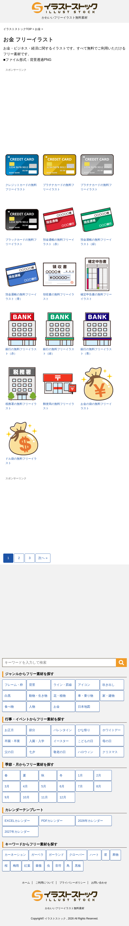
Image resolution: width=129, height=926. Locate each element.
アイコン (84, 684)
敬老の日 (59, 752)
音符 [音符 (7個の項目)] (58, 866)
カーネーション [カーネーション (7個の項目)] (15, 855)
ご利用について (45, 882)
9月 (7, 797)
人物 (32, 706)
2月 (98, 775)
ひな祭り (84, 730)
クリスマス (110, 752)
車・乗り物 (85, 695)
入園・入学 (36, 741)
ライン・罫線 (62, 684)
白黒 (8, 695)
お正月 (9, 730)
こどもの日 (85, 741)
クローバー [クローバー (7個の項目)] (76, 855)
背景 (32, 684)
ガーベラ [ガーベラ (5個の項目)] (37, 855)
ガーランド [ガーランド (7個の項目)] (56, 855)
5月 (43, 786)
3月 (7, 786)
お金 (56, 706)
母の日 (107, 741)
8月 (98, 786)
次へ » (43, 558)
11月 (44, 797)
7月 (80, 786)
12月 (63, 797)
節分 (32, 730)
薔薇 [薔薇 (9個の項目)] (39, 866)
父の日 (9, 752)
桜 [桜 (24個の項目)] (6, 866)
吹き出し (108, 684)
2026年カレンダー (90, 820)
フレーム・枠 (14, 684)
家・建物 (108, 695)
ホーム (26, 882)
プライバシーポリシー (72, 882)
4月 (25, 786)
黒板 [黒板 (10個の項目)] (78, 866)
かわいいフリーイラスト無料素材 (64, 908)
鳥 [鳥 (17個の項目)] (68, 866)
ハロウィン (85, 752)
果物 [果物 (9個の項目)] (115, 855)
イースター (61, 741)
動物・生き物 (38, 695)
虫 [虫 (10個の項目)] (48, 866)
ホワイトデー (111, 730)
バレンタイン (62, 730)
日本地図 (84, 706)
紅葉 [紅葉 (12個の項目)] (27, 866)
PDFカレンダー (52, 820)
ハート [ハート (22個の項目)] (94, 855)
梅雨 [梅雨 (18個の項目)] (16, 866)
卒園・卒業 (12, 741)
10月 (26, 797)
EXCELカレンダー (17, 820)
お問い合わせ (99, 882)
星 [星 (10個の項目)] (105, 855)
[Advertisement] (64, 103)
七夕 (32, 752)
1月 (80, 775)
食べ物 (9, 706)
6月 (62, 786)
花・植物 (59, 695)
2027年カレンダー (17, 831)
